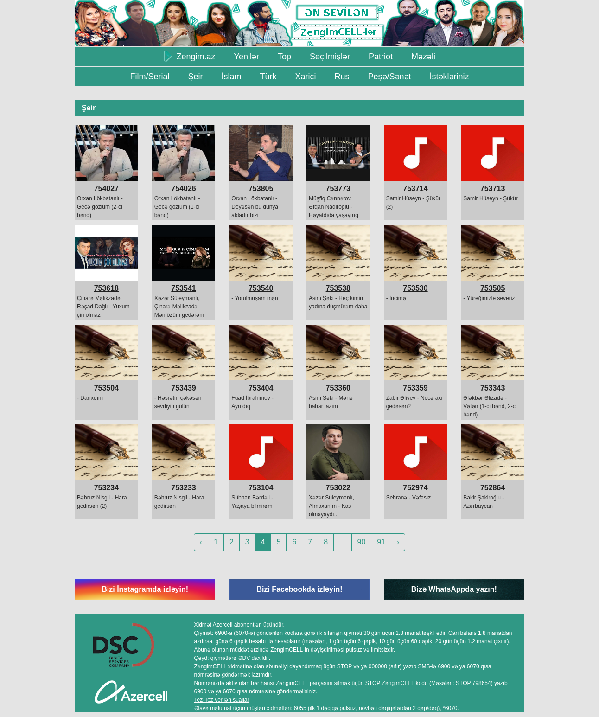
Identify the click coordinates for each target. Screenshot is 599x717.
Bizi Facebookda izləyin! (299, 589)
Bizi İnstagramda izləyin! (145, 589)
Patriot (381, 56)
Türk (268, 76)
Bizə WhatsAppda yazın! (454, 589)
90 (361, 542)
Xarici (305, 76)
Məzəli (423, 56)
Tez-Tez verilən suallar (221, 700)
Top (284, 56)
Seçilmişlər (330, 56)
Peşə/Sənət (389, 76)
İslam (231, 76)
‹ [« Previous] (201, 542)
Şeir (195, 76)
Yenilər (246, 56)
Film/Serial (149, 76)
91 (381, 542)
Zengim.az (190, 56)
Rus (341, 76)
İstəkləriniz (449, 76)
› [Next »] (398, 542)
